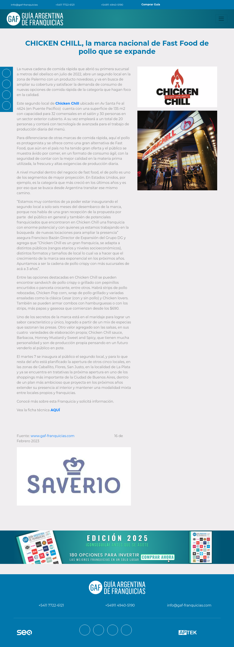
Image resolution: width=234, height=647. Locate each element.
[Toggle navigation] (221, 18)
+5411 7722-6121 (63, 4)
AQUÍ (55, 410)
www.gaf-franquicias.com (52, 436)
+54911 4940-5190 (109, 4)
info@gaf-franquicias (21, 4)
